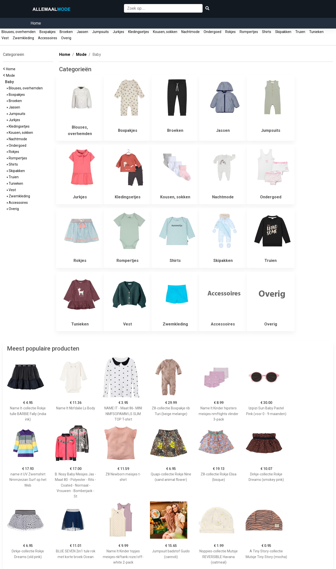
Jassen (82, 32)
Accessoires (48, 38)
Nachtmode (190, 32)
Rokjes (230, 32)
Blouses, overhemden (18, 32)
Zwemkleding (23, 38)
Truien (300, 32)
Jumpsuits (100, 32)
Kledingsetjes (138, 32)
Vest (5, 38)
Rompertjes (249, 32)
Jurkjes (118, 32)
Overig (66, 38)
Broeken (66, 32)
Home (36, 23)
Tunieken (316, 32)
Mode (11, 75)
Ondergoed (212, 32)
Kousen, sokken (165, 32)
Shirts (267, 32)
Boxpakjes (47, 32)
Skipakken (283, 32)
